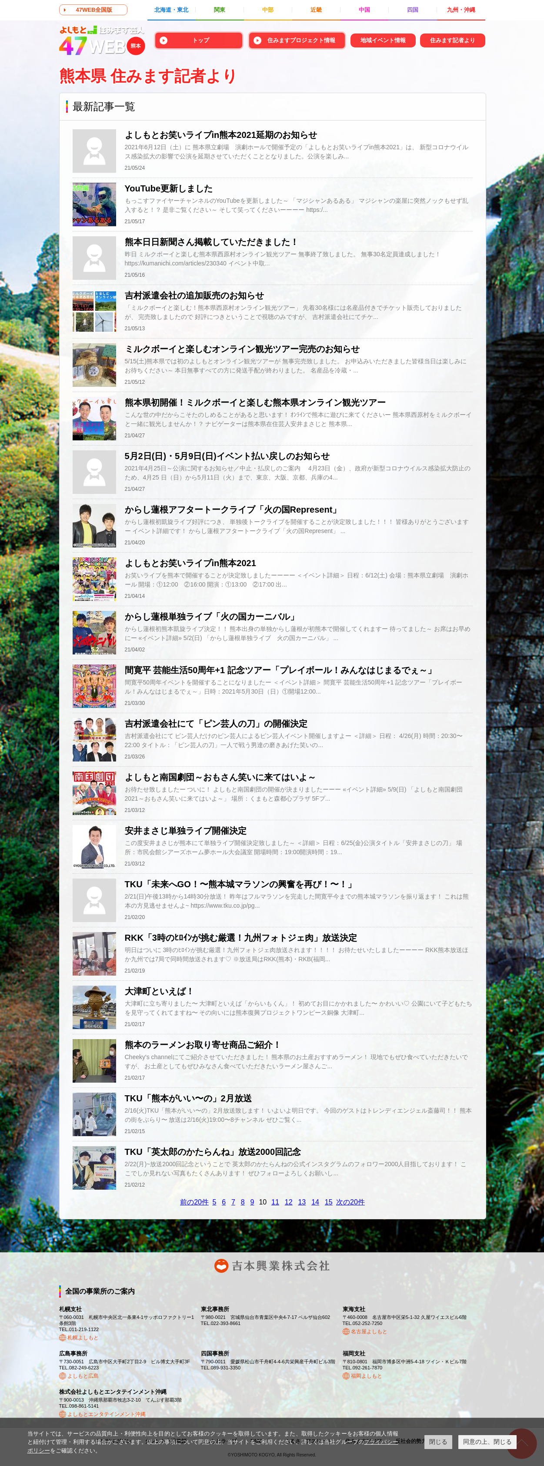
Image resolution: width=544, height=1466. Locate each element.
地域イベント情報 (383, 40)
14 (315, 1202)
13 (302, 1202)
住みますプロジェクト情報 (301, 40)
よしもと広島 (83, 1376)
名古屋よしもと (369, 1331)
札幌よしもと (83, 1338)
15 (329, 1202)
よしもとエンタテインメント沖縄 (106, 1414)
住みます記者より (452, 40)
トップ (200, 40)
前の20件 (194, 1202)
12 (289, 1202)
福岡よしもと (366, 1376)
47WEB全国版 (94, 10)
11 (275, 1202)
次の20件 (350, 1202)
